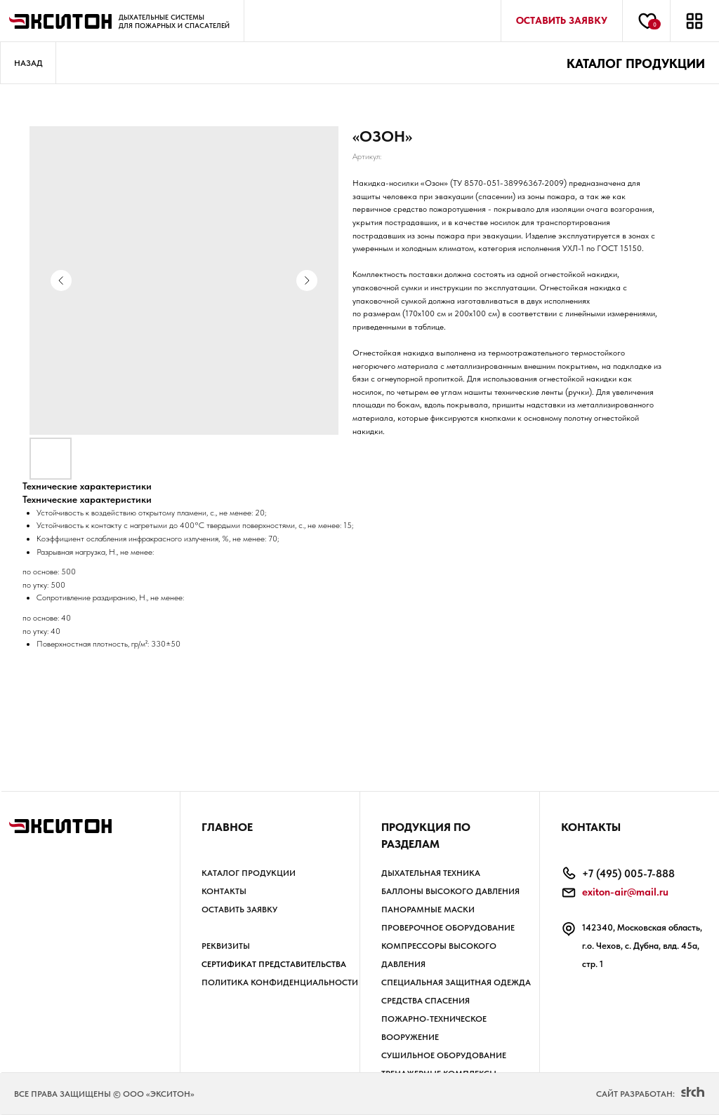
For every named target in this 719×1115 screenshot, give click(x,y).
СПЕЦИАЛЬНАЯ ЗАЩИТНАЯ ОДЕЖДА (456, 982)
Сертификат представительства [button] (274, 964)
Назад (28, 63)
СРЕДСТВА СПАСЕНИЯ (425, 1001)
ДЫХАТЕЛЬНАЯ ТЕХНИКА (430, 873)
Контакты (224, 891)
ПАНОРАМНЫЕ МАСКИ (428, 909)
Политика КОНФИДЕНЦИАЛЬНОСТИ (280, 982)
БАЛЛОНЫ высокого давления (450, 891)
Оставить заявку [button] (239, 909)
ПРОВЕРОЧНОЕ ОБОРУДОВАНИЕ (448, 928)
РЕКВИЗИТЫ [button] (226, 946)
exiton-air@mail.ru (625, 892)
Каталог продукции (249, 873)
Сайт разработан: (635, 1094)
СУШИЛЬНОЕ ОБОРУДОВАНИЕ (443, 1055)
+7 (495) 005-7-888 (628, 873)
